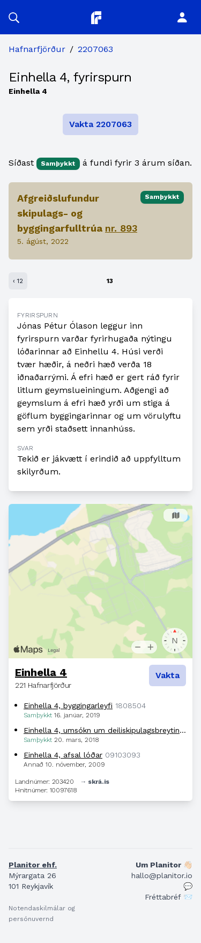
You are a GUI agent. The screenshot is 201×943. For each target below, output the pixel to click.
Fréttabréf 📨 (168, 897)
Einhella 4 (41, 672)
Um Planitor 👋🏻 (164, 864)
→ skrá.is (94, 781)
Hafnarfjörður (37, 49)
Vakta (167, 675)
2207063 (95, 49)
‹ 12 (18, 281)
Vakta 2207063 (100, 124)
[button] (14, 17)
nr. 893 (121, 228)
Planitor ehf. (33, 864)
